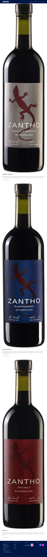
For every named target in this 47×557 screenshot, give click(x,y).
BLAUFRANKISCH (7, 349)
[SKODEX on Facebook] (40, 545)
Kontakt (15, 548)
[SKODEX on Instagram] (43, 545)
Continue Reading (6, 179)
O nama (15, 547)
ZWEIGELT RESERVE (7, 174)
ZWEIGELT (5, 530)
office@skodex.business (8, 552)
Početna (15, 544)
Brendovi (18, 545)
